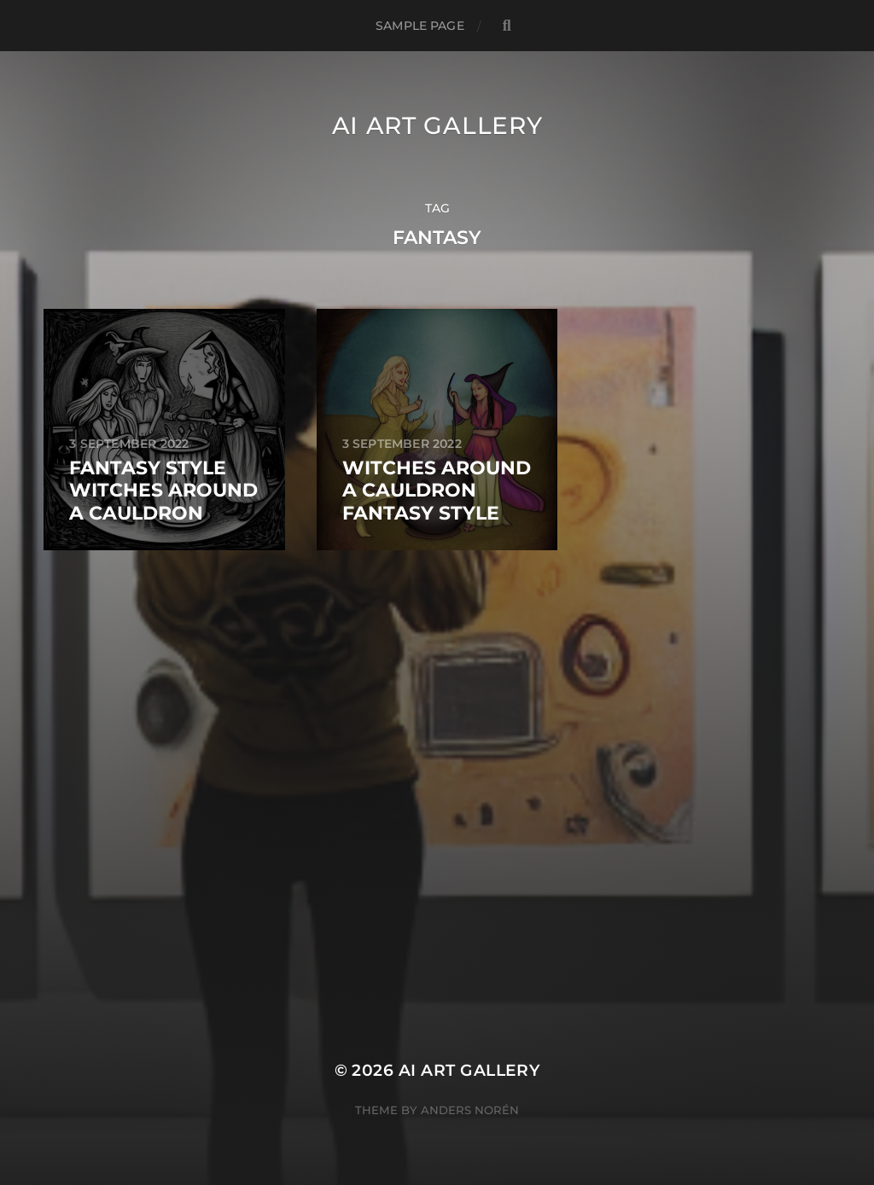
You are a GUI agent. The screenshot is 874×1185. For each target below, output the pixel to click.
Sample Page (420, 25)
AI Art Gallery (437, 125)
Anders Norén (470, 1110)
